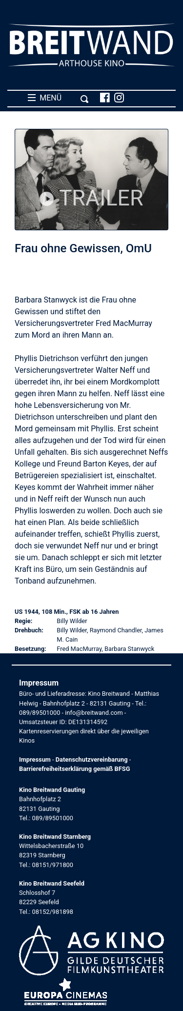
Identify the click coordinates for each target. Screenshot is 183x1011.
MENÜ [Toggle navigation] (58, 98)
